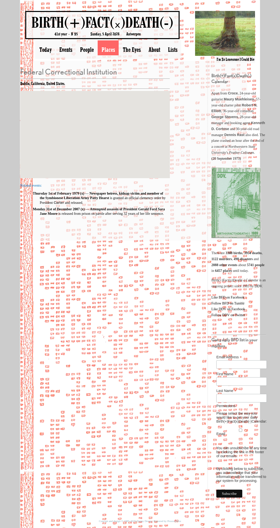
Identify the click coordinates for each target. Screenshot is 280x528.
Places (108, 50)
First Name (226, 374)
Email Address (229, 357)
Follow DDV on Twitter (228, 315)
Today (45, 50)
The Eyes (132, 50)
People (87, 50)
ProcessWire (174, 521)
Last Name (226, 390)
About (154, 50)
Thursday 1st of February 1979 (56, 193)
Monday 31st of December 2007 (56, 209)
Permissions (225, 406)
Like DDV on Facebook (228, 309)
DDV (258, 286)
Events (65, 50)
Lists (172, 50)
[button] (95, 130)
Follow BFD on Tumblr (228, 303)
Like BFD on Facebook (227, 297)
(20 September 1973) (226, 158)
